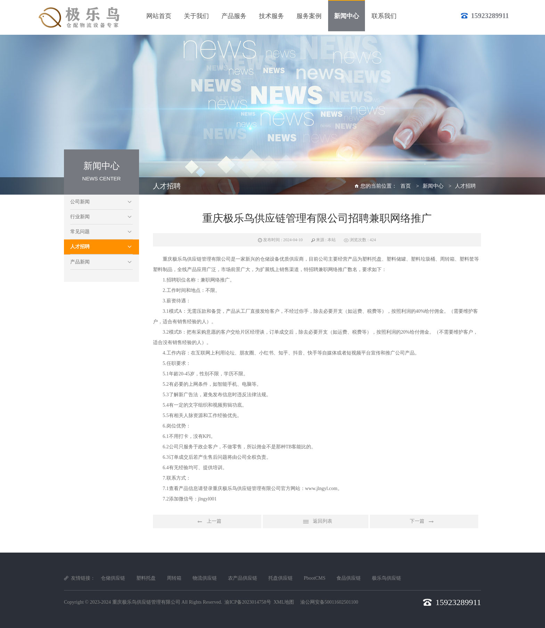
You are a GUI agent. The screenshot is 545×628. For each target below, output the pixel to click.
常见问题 (80, 231)
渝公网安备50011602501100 (329, 602)
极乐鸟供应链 (386, 578)
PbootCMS (314, 578)
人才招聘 (80, 246)
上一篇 (207, 521)
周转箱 (174, 578)
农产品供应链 (242, 578)
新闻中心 (433, 186)
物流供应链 (205, 578)
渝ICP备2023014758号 (248, 602)
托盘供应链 (280, 578)
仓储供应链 (113, 578)
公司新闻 (80, 201)
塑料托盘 (146, 578)
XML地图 (284, 602)
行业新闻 (80, 216)
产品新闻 (80, 261)
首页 (405, 186)
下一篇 (424, 521)
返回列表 (315, 521)
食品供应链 (348, 578)
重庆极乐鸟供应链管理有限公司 (146, 602)
